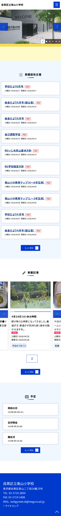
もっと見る (28, 248)
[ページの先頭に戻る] (57, 512)
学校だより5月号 (14, 86)
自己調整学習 (13, 134)
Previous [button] (4, 27)
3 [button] (53, 41)
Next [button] (57, 27)
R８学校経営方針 (15, 166)
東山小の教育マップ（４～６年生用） (25, 182)
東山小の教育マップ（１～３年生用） (25, 198)
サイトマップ (12, 506)
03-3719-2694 (17, 493)
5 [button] (59, 41)
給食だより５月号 (15, 118)
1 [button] (46, 41)
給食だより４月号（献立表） (20, 230)
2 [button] (49, 41)
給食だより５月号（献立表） (20, 102)
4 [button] (56, 41)
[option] (30, 27)
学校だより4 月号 (15, 214)
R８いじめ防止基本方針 (18, 150)
